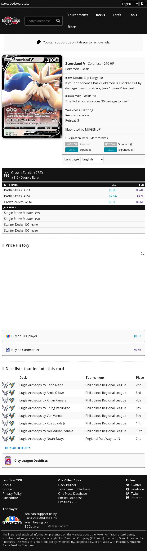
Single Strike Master (22, 213)
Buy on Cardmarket (73, 350)
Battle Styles (17, 190)
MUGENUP (93, 129)
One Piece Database (72, 493)
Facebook (135, 489)
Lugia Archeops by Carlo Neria (41, 385)
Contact (8, 489)
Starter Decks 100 (21, 224)
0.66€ (140, 202)
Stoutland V (75, 63)
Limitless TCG (12, 480)
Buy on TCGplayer (73, 336)
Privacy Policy (12, 493)
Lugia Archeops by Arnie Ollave (41, 393)
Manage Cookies (57, 526)
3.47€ (140, 196)
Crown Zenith (18, 202)
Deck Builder (67, 485)
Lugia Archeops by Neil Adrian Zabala (46, 431)
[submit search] (58, 20)
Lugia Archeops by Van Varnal (40, 416)
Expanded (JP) (126, 149)
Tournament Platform (74, 489)
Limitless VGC (68, 502)
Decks (100, 14)
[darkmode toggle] (142, 3)
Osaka (25, 3)
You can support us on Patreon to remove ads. (73, 42)
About (6, 485)
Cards (117, 14)
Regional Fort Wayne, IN (102, 439)
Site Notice (10, 498)
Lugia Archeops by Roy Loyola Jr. (42, 423)
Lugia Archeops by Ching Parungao (44, 408)
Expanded (85, 149)
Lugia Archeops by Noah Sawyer (42, 439)
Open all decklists (18, 448)
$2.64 (112, 196)
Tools (133, 14)
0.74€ (140, 190)
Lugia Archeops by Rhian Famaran (43, 400)
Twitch (133, 493)
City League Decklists (26, 460)
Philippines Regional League (105, 385)
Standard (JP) (126, 144)
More (72, 26)
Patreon (134, 498)
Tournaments (78, 14)
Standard (85, 144)
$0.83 (112, 190)
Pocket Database (70, 498)
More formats (99, 138)
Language (71, 159)
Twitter (133, 485)
